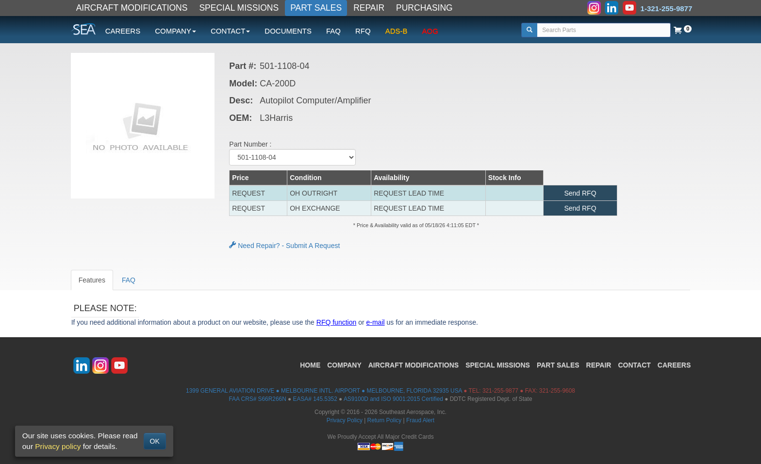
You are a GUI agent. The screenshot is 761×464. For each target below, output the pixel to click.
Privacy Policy (345, 420)
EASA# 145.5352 (315, 399)
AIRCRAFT (413, 365)
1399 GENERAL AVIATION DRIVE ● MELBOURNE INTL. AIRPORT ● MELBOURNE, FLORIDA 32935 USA (324, 390)
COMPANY (344, 365)
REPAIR (368, 8)
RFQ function (336, 322)
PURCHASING (424, 8)
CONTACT (634, 365)
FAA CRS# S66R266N (257, 399)
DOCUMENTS (288, 31)
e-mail (375, 322)
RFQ (363, 31)
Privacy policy (58, 446)
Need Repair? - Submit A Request (284, 245)
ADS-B (396, 31)
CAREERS (123, 31)
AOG (430, 31)
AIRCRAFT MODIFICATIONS (132, 8)
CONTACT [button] (230, 31)
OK (155, 441)
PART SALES (316, 8)
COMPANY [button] (175, 31)
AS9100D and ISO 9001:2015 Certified (393, 399)
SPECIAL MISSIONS (239, 8)
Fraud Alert (420, 420)
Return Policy (384, 420)
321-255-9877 (500, 390)
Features (92, 280)
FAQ (333, 31)
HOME (310, 365)
